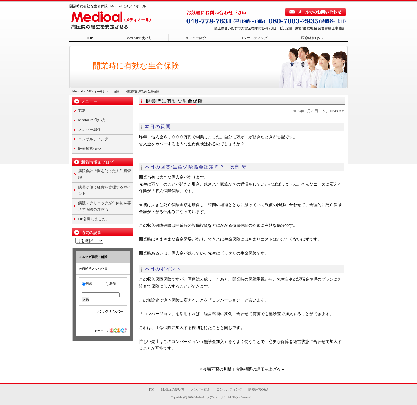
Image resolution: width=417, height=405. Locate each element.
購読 (87, 283)
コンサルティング (254, 38)
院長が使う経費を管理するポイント (104, 190)
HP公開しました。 (93, 219)
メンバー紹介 (195, 38)
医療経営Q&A (312, 38)
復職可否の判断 (217, 369)
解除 (111, 283)
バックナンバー (110, 311)
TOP (89, 38)
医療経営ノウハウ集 (93, 268)
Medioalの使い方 (139, 38)
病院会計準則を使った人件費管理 (104, 174)
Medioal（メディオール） (210, 397)
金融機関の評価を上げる (258, 369)
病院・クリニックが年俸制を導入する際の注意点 (104, 206)
